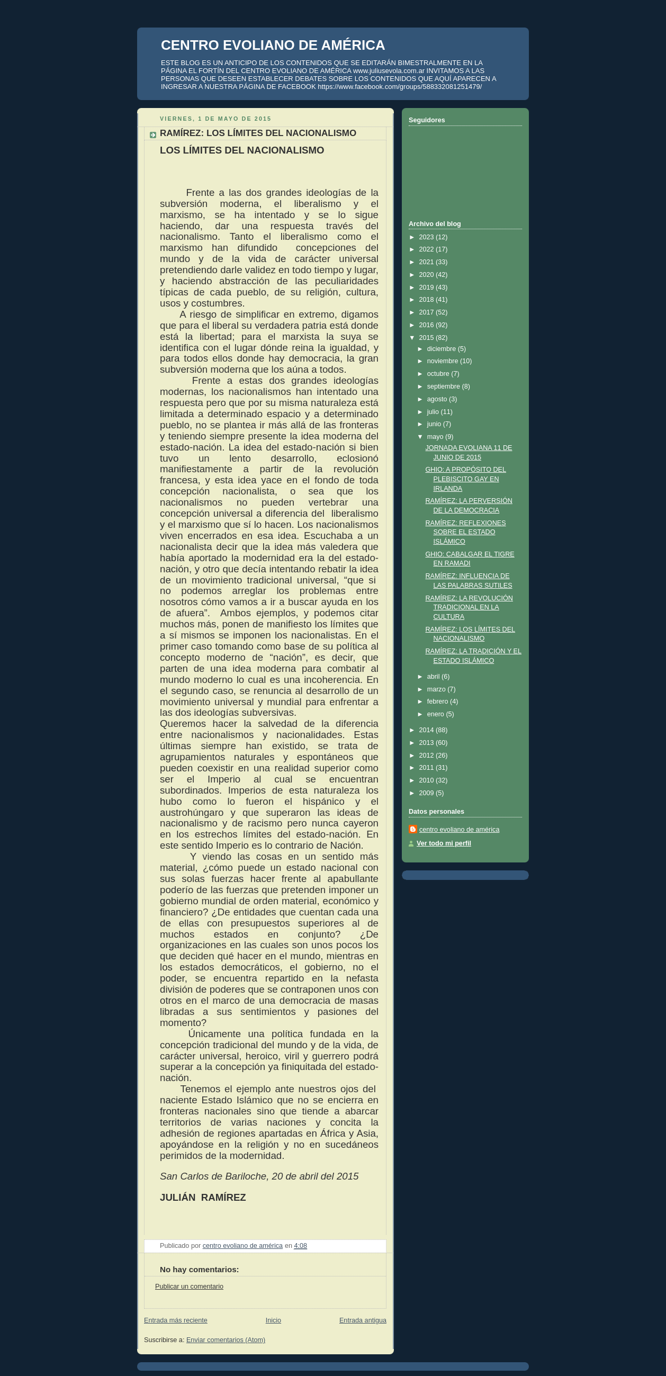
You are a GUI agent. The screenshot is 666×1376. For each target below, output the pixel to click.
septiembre (444, 386)
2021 (427, 262)
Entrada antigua (362, 1320)
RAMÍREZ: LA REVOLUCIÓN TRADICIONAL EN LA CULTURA (469, 607)
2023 (427, 237)
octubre (439, 373)
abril (434, 676)
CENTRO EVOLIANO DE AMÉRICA (273, 45)
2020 (427, 274)
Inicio (273, 1320)
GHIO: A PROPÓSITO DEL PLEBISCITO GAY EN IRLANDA (466, 479)
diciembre (442, 349)
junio (435, 424)
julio (434, 412)
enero (436, 714)
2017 (427, 312)
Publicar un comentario (189, 1286)
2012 (427, 755)
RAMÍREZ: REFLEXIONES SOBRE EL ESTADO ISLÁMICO (466, 532)
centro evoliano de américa (459, 829)
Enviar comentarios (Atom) (225, 1340)
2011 (427, 767)
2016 (427, 325)
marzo (437, 689)
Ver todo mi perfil (444, 843)
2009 (427, 793)
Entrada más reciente (176, 1320)
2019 (427, 287)
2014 (427, 730)
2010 (427, 780)
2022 (427, 249)
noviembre (443, 361)
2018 (427, 299)
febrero (438, 701)
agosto (438, 399)
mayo (436, 436)
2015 (427, 337)
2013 (427, 743)
